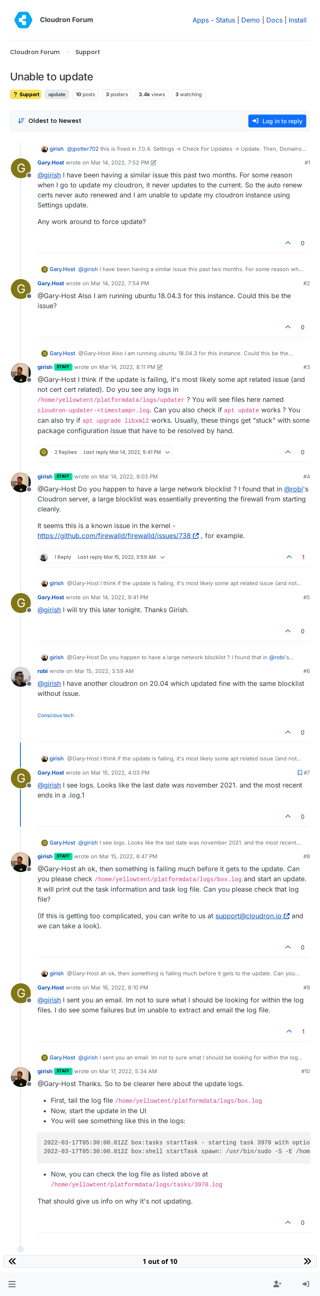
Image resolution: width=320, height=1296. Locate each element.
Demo (250, 20)
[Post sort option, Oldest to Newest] (49, 121)
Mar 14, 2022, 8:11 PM (127, 367)
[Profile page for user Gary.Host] (21, 168)
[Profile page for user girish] (21, 373)
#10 (305, 1071)
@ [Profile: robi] (293, 489)
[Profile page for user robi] (21, 677)
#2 (306, 283)
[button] (11, 1284)
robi (43, 671)
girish (57, 148)
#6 (306, 671)
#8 (306, 856)
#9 (306, 987)
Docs (274, 20)
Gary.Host (51, 162)
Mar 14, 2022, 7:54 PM (120, 283)
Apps (200, 20)
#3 (306, 367)
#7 (307, 772)
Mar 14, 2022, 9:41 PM (119, 597)
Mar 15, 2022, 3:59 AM (104, 671)
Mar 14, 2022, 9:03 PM (128, 476)
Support (25, 94)
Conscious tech (56, 715)
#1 (307, 162)
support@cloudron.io (252, 916)
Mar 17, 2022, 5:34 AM (128, 1071)
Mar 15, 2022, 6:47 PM (128, 856)
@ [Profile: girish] (49, 175)
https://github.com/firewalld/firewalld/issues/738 (118, 535)
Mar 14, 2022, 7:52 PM (120, 162)
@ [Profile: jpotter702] (83, 148)
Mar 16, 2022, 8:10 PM (119, 987)
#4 (306, 476)
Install (298, 20)
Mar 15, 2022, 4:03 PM (120, 772)
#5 (306, 597)
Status (225, 20)
